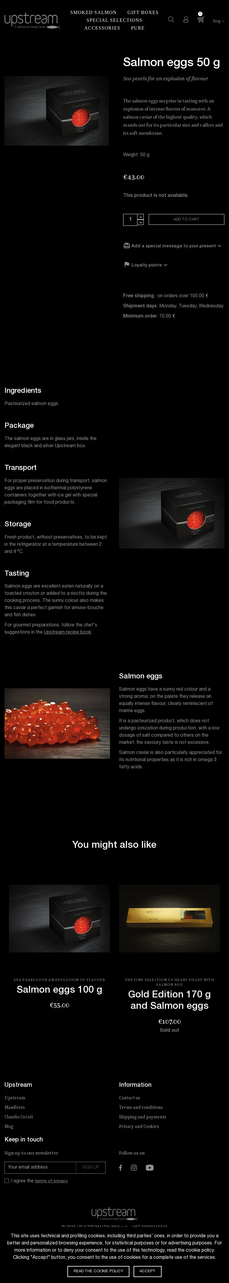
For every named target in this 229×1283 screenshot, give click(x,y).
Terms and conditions (141, 1116)
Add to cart (187, 220)
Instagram (134, 1176)
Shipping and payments (144, 1125)
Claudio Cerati (19, 1125)
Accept (149, 1271)
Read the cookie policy (97, 1271)
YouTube (150, 1176)
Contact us (130, 1106)
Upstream (15, 1106)
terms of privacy (52, 1189)
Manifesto (15, 1116)
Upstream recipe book (67, 641)
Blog (9, 1135)
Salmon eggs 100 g (59, 999)
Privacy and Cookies (140, 1135)
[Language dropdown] (215, 22)
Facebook (120, 1176)
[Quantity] (130, 220)
